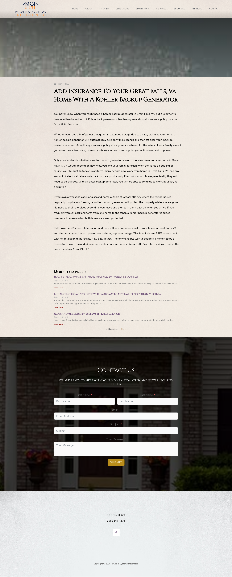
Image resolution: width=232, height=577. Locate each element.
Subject (114, 425)
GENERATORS (122, 8)
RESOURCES (179, 8)
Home (75, 8)
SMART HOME (143, 8)
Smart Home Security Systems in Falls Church (87, 314)
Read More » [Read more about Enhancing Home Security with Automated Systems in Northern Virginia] (59, 308)
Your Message (114, 439)
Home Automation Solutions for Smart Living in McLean (96, 277)
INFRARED (104, 8)
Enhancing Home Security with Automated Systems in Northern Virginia (107, 294)
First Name (83, 395)
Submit (116, 462)
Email (114, 410)
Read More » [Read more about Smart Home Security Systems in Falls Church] (59, 324)
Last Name (146, 395)
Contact (214, 8)
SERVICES (161, 8)
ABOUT (88, 8)
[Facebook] (116, 532)
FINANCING (197, 8)
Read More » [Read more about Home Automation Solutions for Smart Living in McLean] (59, 288)
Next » (125, 330)
